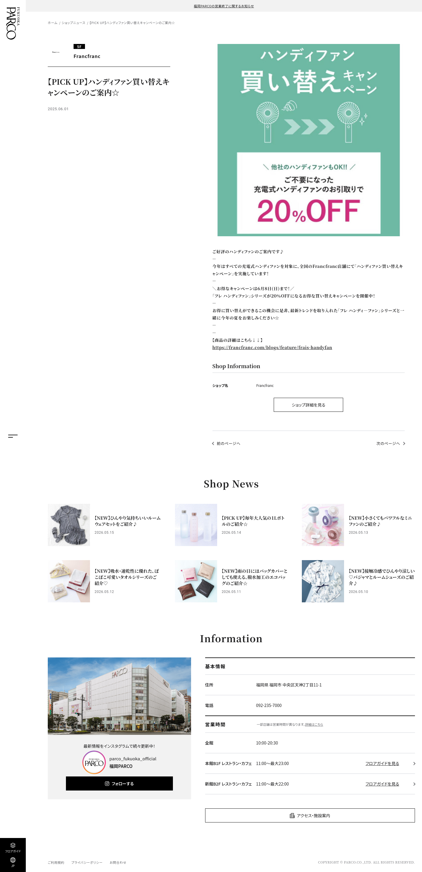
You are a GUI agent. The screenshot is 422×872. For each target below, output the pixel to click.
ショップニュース (73, 22)
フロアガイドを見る (382, 763)
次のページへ (388, 443)
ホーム (52, 22)
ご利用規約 (56, 862)
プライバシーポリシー (87, 862)
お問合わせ (118, 862)
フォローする (123, 783)
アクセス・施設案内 (313, 815)
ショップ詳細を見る (308, 405)
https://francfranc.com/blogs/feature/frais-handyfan (272, 347)
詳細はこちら (314, 724)
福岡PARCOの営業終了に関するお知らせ (224, 6)
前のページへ (229, 443)
